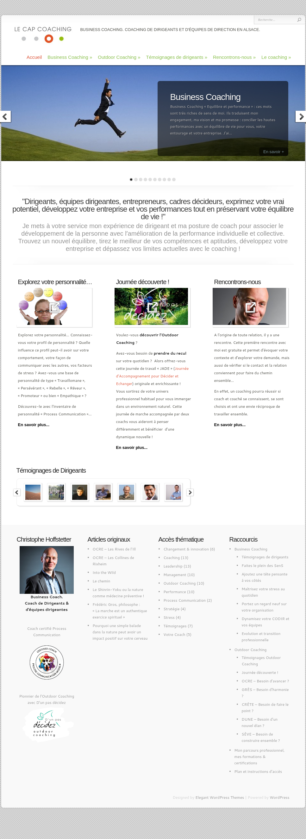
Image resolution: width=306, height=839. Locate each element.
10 (174, 179)
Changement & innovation (186, 549)
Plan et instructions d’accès (258, 771)
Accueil (34, 57)
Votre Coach (174, 634)
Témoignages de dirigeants (176, 57)
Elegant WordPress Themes (219, 797)
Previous (17, 492)
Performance (175, 591)
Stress (169, 617)
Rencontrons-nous (234, 57)
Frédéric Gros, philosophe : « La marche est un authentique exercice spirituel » (120, 611)
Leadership (173, 566)
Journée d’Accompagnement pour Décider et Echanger (152, 376)
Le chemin (101, 581)
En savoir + (273, 151)
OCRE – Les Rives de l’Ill (114, 549)
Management (175, 574)
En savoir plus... (34, 424)
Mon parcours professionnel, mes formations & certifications (259, 757)
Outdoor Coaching (119, 57)
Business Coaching (69, 57)
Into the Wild (104, 572)
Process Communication (185, 600)
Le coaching (276, 57)
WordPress (279, 797)
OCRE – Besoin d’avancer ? (265, 681)
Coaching (172, 557)
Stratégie (172, 609)
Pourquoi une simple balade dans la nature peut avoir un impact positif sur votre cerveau (120, 632)
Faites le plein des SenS (263, 565)
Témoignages (175, 626)
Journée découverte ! (260, 672)
